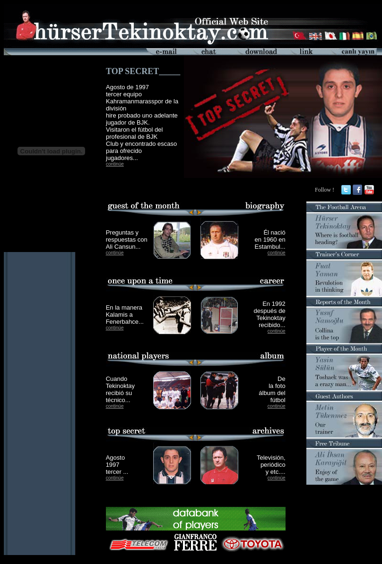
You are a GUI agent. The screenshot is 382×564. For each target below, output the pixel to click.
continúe (115, 164)
